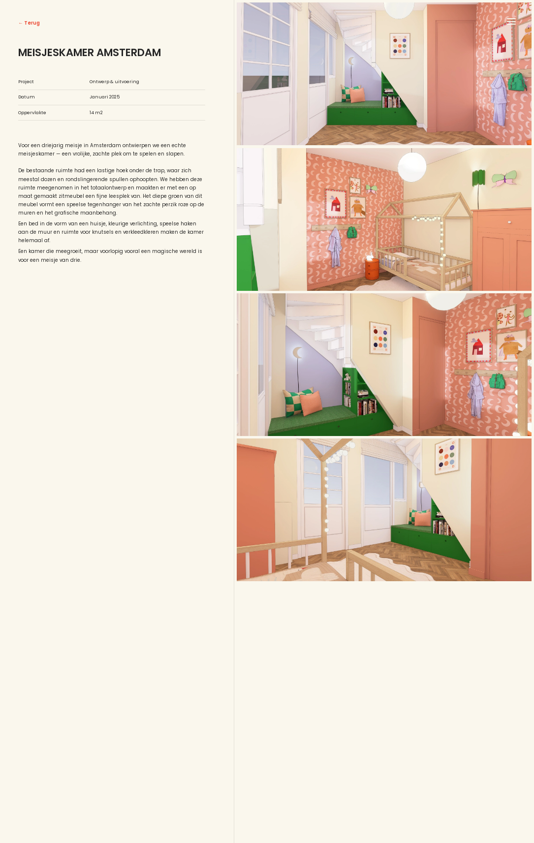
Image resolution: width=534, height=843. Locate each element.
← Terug (29, 23)
